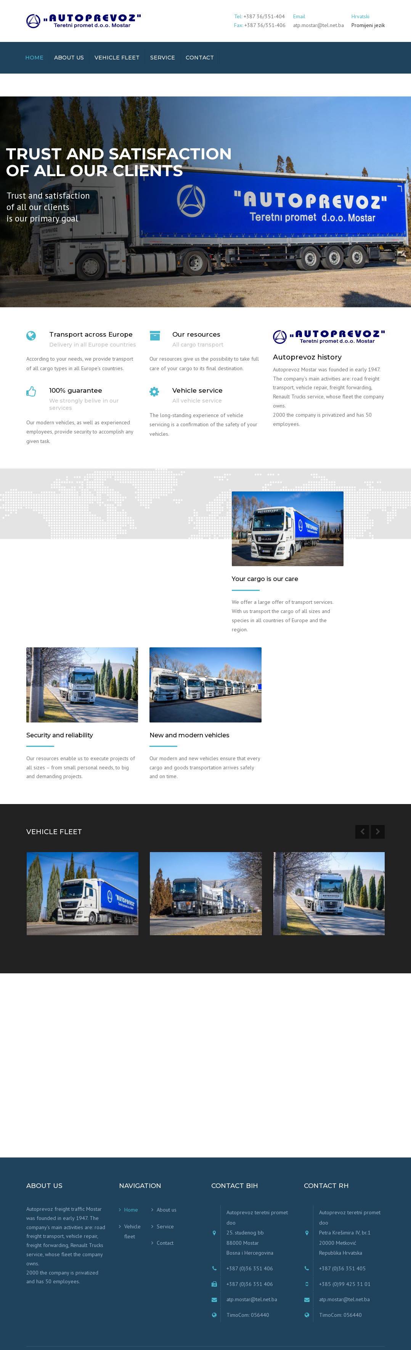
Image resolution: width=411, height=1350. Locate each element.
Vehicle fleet (117, 57)
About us (69, 57)
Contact (200, 57)
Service (162, 57)
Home (34, 57)
